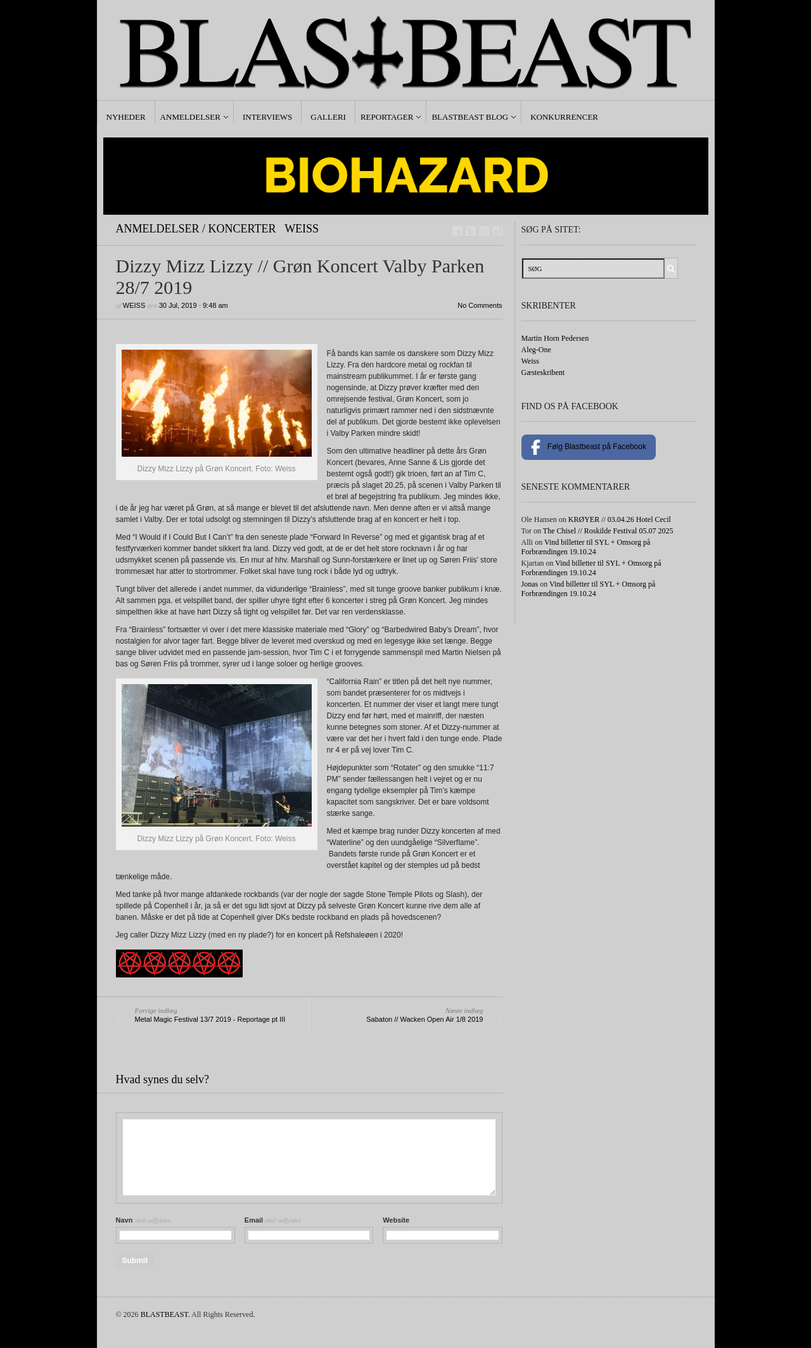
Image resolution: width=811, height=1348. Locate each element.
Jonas (530, 584)
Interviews (267, 117)
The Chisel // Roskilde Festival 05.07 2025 (608, 530)
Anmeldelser (190, 117)
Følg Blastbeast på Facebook (588, 447)
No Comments (479, 305)
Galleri (328, 117)
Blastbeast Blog (469, 117)
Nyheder (126, 117)
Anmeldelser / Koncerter (196, 228)
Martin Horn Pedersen (555, 338)
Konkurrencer (564, 117)
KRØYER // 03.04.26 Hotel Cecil (619, 519)
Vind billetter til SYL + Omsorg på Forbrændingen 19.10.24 (586, 547)
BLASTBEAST (164, 1314)
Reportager (387, 117)
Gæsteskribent (543, 372)
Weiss (301, 228)
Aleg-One (536, 349)
